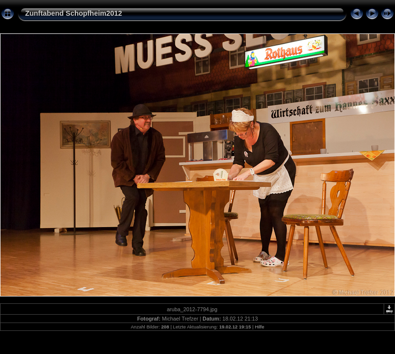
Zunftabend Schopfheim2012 (73, 13)
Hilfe (259, 326)
